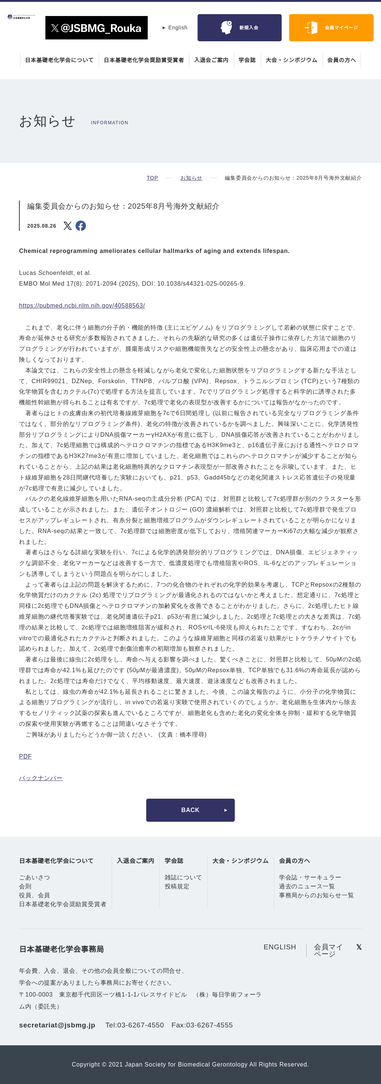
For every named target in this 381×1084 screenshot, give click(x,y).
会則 (25, 886)
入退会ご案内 (212, 60)
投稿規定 (177, 886)
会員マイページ (341, 28)
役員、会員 (34, 895)
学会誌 (248, 60)
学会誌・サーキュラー (310, 877)
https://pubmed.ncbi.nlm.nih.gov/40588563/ (87, 305)
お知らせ (191, 178)
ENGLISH (280, 947)
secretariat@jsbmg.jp (59, 1025)
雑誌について (183, 877)
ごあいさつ (34, 877)
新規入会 (248, 28)
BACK (190, 810)
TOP (152, 178)
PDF (25, 756)
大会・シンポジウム (293, 60)
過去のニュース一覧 (307, 886)
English (178, 27)
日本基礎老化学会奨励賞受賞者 (143, 60)
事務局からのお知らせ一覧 (316, 895)
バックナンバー (41, 778)
